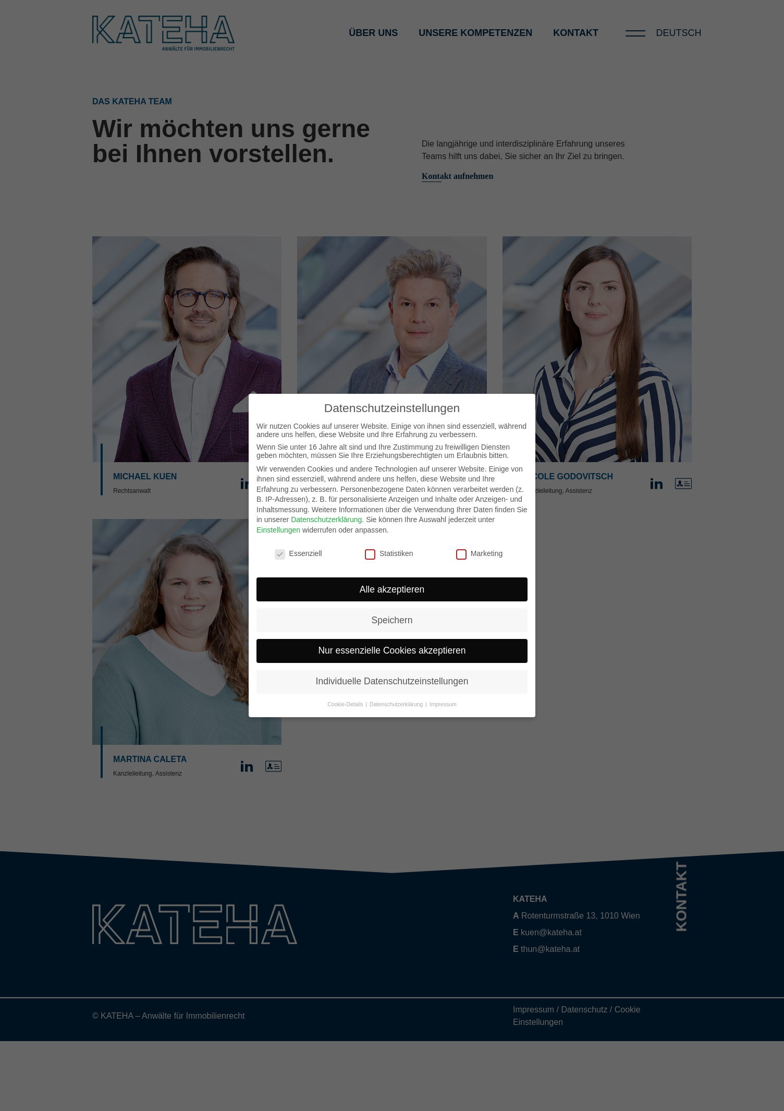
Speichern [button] (392, 620)
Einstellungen (278, 530)
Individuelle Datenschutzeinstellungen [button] (392, 681)
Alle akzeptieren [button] (392, 589)
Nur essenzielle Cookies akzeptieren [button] (392, 650)
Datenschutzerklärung (326, 519)
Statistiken (389, 553)
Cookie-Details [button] (345, 704)
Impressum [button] (443, 704)
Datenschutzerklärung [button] (397, 704)
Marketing (479, 553)
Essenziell (298, 553)
